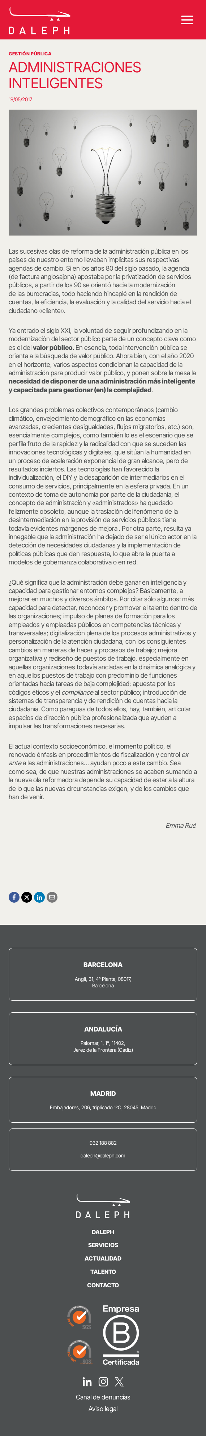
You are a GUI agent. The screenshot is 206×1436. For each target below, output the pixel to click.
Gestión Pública (30, 53)
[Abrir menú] (187, 19)
